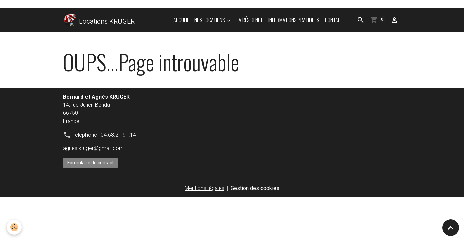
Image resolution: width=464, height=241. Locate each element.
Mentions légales (204, 188)
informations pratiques (294, 20)
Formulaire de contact (90, 162)
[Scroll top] (450, 227)
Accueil (181, 20)
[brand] (99, 20)
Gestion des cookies (255, 188)
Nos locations (210, 20)
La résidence (250, 20)
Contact (334, 20)
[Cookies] (14, 227)
